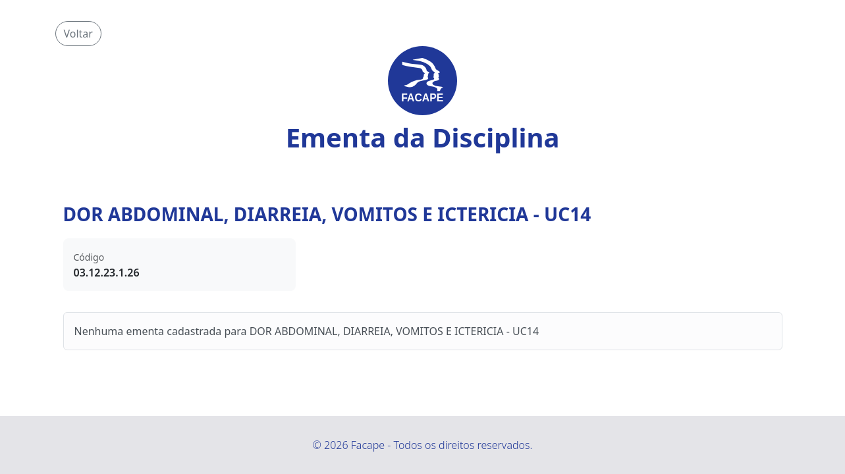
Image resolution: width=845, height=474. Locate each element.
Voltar (78, 33)
